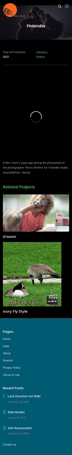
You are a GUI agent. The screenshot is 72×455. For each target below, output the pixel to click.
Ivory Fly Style (15, 311)
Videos (40, 56)
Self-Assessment (20, 428)
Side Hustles (16, 412)
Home (6, 338)
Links (6, 346)
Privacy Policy (11, 367)
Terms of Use (11, 375)
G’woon (9, 236)
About (6, 353)
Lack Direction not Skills (24, 396)
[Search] (60, 6)
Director (8, 360)
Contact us (9, 444)
